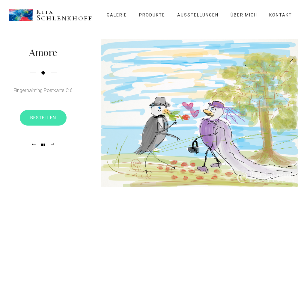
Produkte (152, 15)
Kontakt (280, 15)
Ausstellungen (198, 15)
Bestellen (43, 117)
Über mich (244, 15)
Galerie (117, 15)
